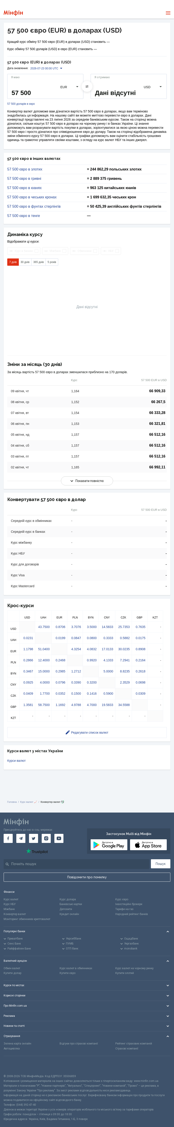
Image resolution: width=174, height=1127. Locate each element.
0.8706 (60, 627)
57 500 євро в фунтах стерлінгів (34, 206)
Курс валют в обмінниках (76, 968)
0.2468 (60, 660)
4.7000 (92, 705)
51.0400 (44, 649)
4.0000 (45, 682)
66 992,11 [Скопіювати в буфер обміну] (157, 467)
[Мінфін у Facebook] (8, 838)
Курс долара (68, 899)
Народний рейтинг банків (131, 914)
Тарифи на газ (124, 909)
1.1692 (60, 705)
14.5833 (107, 627)
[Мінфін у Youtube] (58, 838)
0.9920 (92, 660)
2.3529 (125, 682)
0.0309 (140, 693)
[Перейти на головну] (13, 13)
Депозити (66, 909)
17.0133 (107, 649)
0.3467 (28, 671)
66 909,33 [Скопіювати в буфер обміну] (157, 391)
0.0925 (28, 682)
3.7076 (76, 627)
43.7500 (44, 627)
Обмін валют (12, 968)
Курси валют (16, 760)
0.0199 (60, 638)
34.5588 (124, 705)
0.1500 (76, 693)
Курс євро (121, 899)
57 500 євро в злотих (24, 169)
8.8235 (125, 671)
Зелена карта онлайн (17, 1043)
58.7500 (44, 705)
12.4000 (44, 660)
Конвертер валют (15, 914)
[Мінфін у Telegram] (20, 838)
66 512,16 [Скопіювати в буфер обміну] (157, 434)
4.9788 (76, 705)
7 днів (13, 262)
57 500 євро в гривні (24, 178)
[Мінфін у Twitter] (33, 838)
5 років (52, 262)
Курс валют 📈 (28, 802)
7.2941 (125, 660)
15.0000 (44, 671)
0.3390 (76, 682)
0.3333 (108, 638)
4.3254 (76, 649)
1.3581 (28, 705)
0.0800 (92, 638)
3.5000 (92, 627)
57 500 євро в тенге (23, 216)
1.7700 (45, 693)
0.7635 (140, 627)
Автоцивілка (12, 1048)
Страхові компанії (126, 1048)
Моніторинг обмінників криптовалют (27, 919)
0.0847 (76, 638)
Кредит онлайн (69, 914)
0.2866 (28, 660)
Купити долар (12, 973)
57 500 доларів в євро (21, 103)
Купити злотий (124, 973)
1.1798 (28, 649)
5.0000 (108, 671)
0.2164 (140, 660)
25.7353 (124, 627)
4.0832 (92, 649)
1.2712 (76, 671)
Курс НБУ (10, 904)
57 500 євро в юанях (24, 188)
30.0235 (124, 649)
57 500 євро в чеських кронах (32, 197)
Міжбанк (9, 909)
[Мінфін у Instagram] (46, 838)
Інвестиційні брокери (128, 904)
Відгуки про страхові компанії (79, 1043)
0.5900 (108, 693)
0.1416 (92, 693)
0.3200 (92, 682)
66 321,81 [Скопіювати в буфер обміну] (157, 424)
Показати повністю (87, 481)
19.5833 (107, 705)
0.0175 (140, 638)
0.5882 (125, 638)
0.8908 (140, 649)
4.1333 (108, 660)
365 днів (38, 262)
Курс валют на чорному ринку (134, 968)
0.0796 (60, 682)
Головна (12, 802)
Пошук (161, 864)
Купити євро (67, 973)
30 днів (25, 262)
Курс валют (11, 899)
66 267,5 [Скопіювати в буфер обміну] (158, 402)
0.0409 (28, 693)
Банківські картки (71, 904)
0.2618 (140, 671)
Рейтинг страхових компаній (133, 1043)
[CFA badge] (14, 1065)
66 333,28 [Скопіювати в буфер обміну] (157, 413)
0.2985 (60, 671)
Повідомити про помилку (87, 877)
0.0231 (28, 638)
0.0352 (60, 693)
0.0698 (140, 682)
